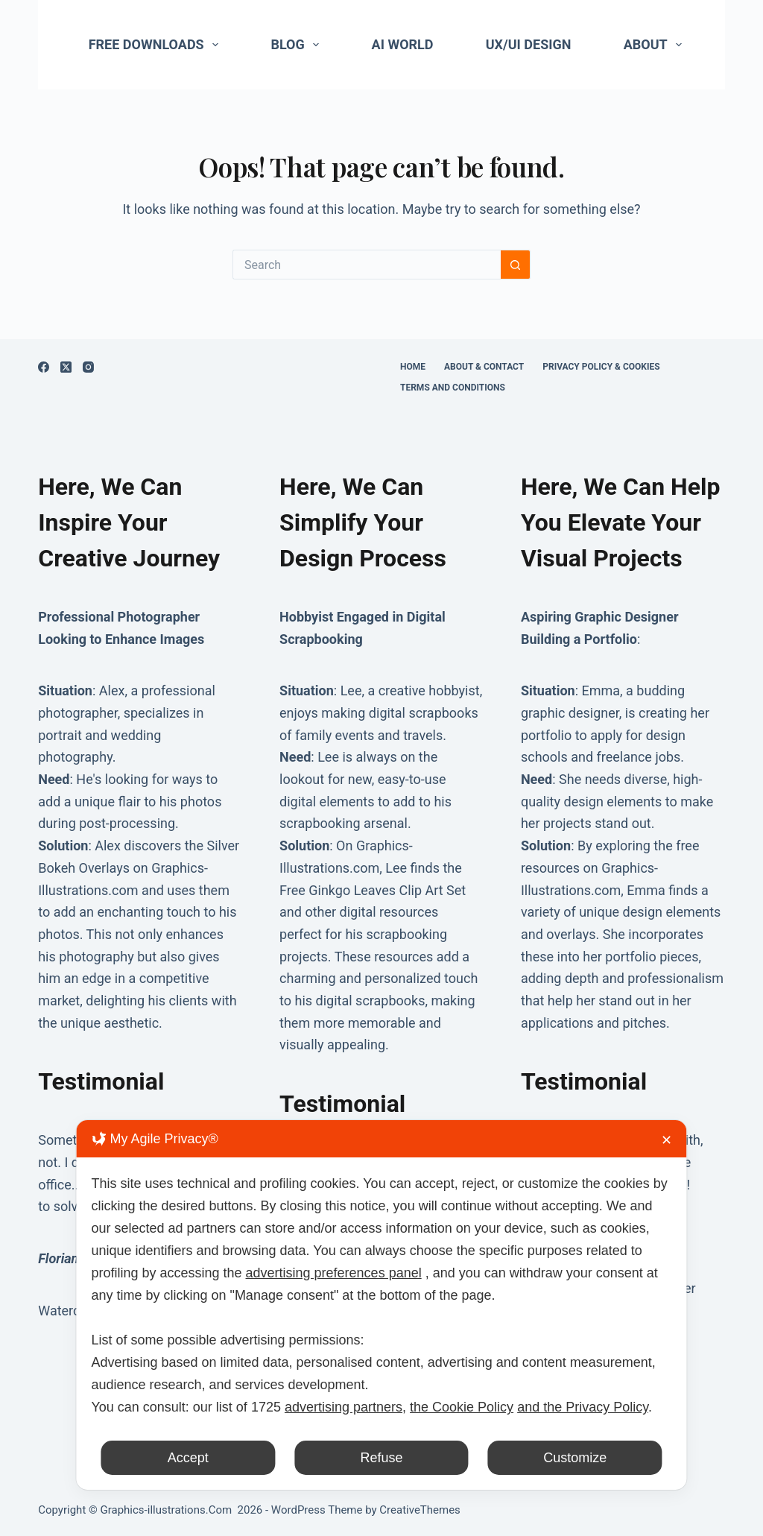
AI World (403, 44)
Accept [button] (188, 1457)
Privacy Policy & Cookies (600, 366)
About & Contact (484, 366)
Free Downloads (157, 45)
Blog (297, 45)
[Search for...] (366, 264)
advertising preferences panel (334, 1272)
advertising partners (343, 1407)
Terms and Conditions (452, 387)
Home (412, 366)
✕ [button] (666, 1140)
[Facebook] (43, 367)
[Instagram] (88, 367)
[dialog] (381, 1305)
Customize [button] (575, 1457)
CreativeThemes (419, 1510)
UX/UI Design (529, 44)
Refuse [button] (381, 1457)
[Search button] (516, 264)
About (656, 45)
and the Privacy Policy (582, 1407)
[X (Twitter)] (66, 367)
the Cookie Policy (461, 1407)
